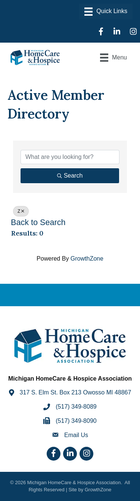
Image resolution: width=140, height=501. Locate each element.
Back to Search (38, 222)
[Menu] (106, 11)
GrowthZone (87, 258)
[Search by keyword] (70, 157)
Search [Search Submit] (70, 175)
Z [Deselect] (21, 211)
